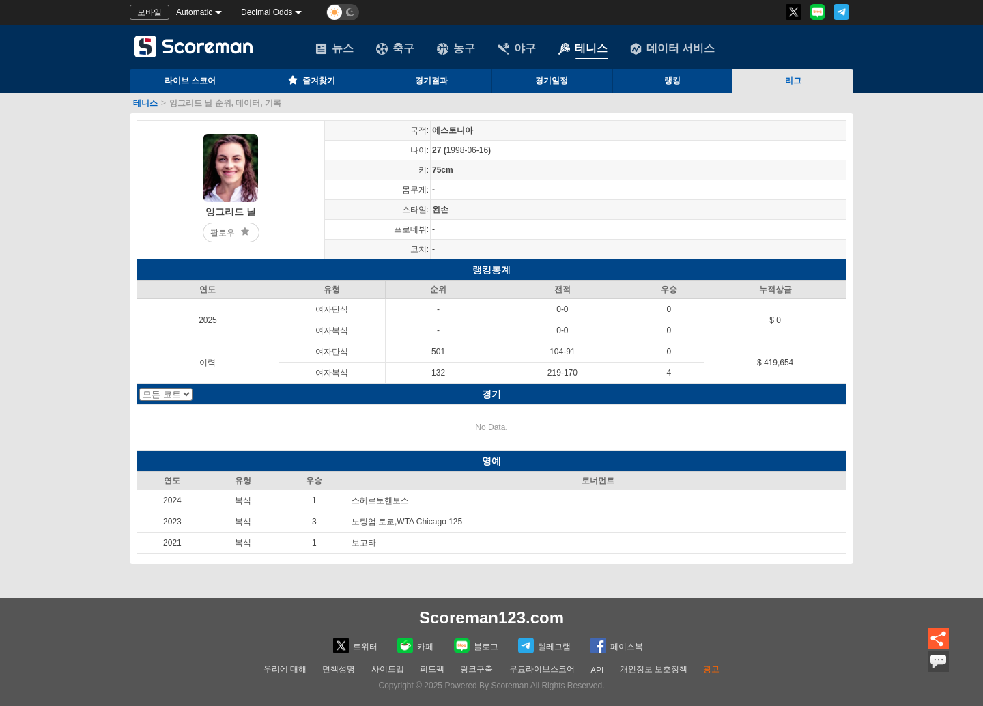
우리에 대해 (285, 669)
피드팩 (432, 669)
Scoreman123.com (491, 617)
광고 (711, 669)
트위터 (355, 645)
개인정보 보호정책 (653, 669)
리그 (793, 80)
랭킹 (672, 80)
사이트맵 (387, 669)
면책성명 (338, 669)
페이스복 (616, 645)
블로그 (476, 645)
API (596, 670)
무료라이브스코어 (542, 669)
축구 (395, 48)
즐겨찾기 (310, 80)
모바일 (149, 12)
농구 (456, 48)
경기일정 (551, 80)
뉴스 (334, 48)
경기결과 (431, 80)
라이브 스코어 (190, 80)
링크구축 (476, 669)
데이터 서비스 (672, 48)
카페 (415, 645)
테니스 (583, 48)
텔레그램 (544, 645)
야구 (517, 48)
